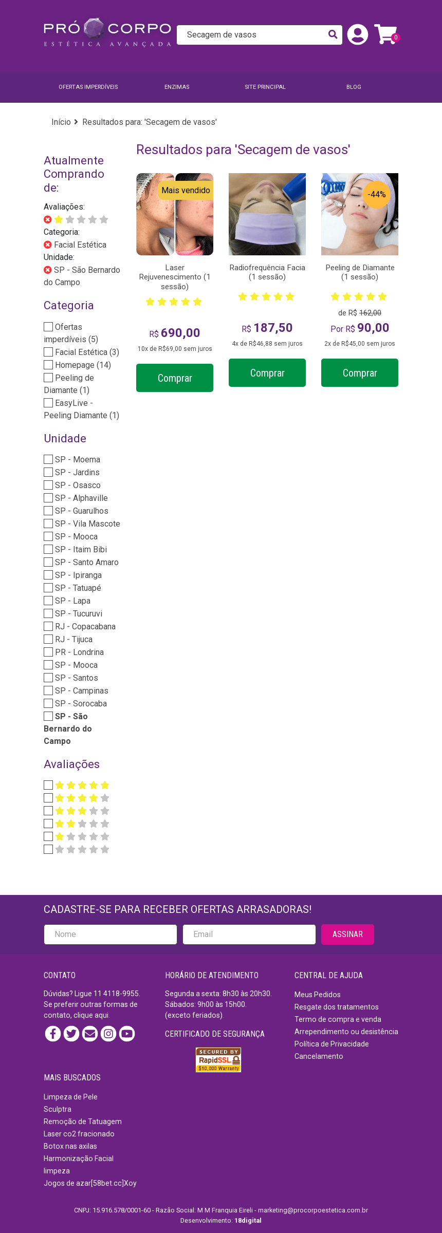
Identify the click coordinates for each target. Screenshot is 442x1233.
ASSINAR (348, 934)
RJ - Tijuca (73, 639)
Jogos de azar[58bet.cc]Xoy (90, 1183)
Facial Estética (79, 245)
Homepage (82, 365)
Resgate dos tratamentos (336, 1007)
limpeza (57, 1171)
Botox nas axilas (70, 1146)
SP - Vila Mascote (86, 524)
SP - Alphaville (80, 498)
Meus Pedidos (317, 995)
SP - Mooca (75, 536)
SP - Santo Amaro (86, 562)
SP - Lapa (71, 601)
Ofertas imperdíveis (88, 87)
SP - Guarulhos (80, 511)
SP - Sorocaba (80, 703)
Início (61, 122)
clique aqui (90, 1015)
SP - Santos (75, 678)
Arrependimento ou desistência (346, 1032)
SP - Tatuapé (77, 588)
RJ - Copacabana (84, 626)
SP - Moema (76, 459)
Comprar (175, 378)
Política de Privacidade (331, 1044)
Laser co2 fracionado (79, 1134)
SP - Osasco (77, 485)
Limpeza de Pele (71, 1097)
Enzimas (176, 87)
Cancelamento (318, 1056)
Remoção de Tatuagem (83, 1121)
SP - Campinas (80, 691)
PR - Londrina (78, 652)
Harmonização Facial (79, 1158)
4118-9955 (121, 993)
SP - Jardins (76, 472)
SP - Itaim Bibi (80, 549)
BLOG (353, 87)
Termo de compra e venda (337, 1019)
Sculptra (57, 1109)
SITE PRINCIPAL (265, 87)
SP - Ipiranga (77, 575)
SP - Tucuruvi (77, 614)
